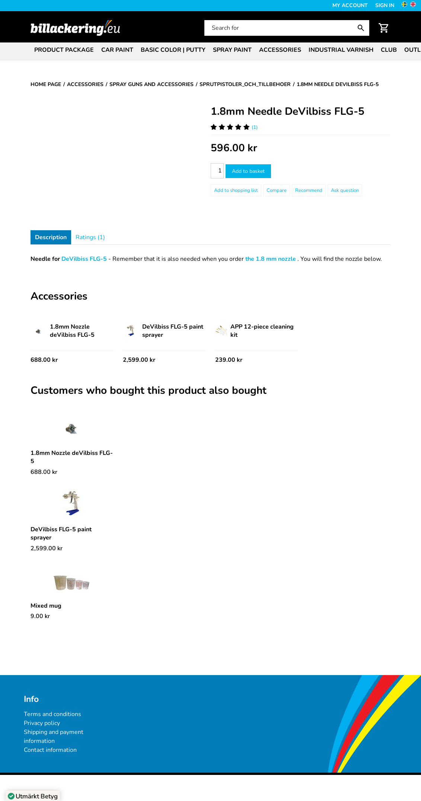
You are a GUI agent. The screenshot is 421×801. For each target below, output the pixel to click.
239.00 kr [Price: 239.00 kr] (228, 360)
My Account (350, 5)
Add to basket (248, 171)
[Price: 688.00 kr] (44, 472)
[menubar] (210, 50)
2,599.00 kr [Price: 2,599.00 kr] (139, 360)
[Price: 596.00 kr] (234, 148)
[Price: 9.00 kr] (40, 616)
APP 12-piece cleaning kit (254, 331)
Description (51, 237)
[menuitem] (64, 49)
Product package (64, 50)
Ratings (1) (90, 237)
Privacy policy (42, 723)
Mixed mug (46, 606)
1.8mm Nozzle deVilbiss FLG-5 (63, 331)
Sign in (384, 5)
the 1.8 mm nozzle (270, 259)
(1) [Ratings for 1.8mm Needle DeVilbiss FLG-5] (234, 127)
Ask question (345, 190)
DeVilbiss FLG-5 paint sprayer (163, 331)
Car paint (117, 50)
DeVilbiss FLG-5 (84, 259)
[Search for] (286, 28)
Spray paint (232, 50)
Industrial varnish (341, 50)
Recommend (308, 190)
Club (389, 50)
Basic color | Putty (173, 50)
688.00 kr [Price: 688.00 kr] (44, 360)
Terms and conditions (52, 714)
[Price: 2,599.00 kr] (47, 548)
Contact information (50, 750)
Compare (277, 190)
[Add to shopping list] (236, 190)
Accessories (280, 50)
